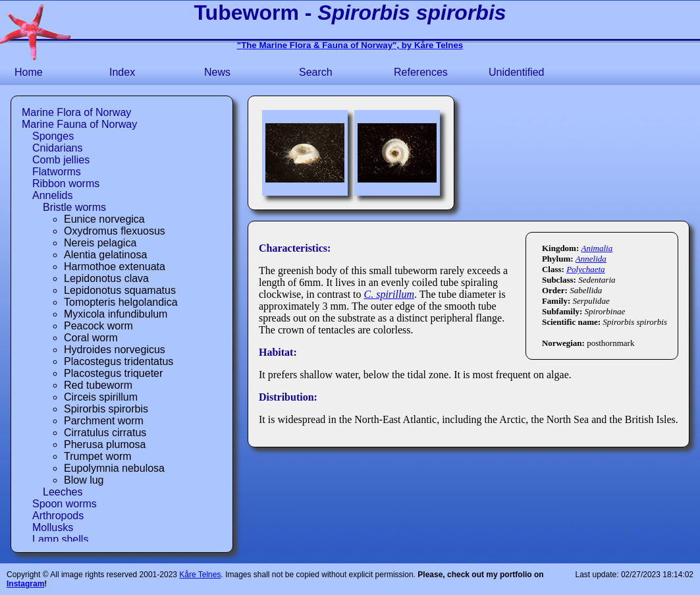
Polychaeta (585, 269)
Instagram (25, 583)
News (217, 72)
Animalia (597, 248)
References (421, 72)
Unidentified (517, 72)
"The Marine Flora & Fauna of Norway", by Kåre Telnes (350, 45)
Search (316, 72)
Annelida (591, 259)
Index (122, 72)
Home (28, 72)
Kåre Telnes (200, 574)
